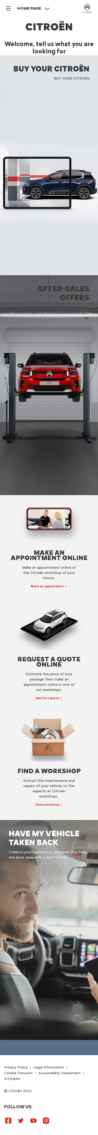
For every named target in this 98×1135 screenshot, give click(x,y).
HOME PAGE (29, 8)
